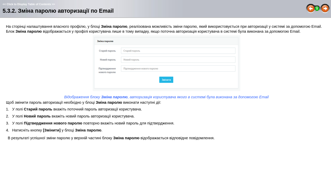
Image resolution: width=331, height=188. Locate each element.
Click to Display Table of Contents (28, 4)
